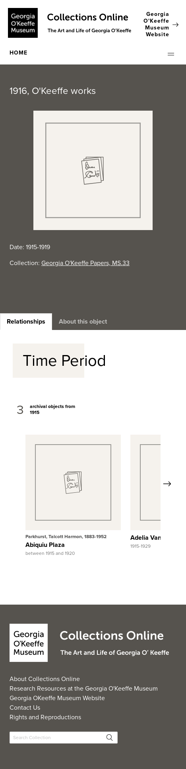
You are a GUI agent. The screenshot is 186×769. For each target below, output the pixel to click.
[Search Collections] (64, 738)
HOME (18, 53)
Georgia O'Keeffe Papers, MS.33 (85, 262)
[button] (171, 54)
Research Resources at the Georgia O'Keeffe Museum (84, 688)
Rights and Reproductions (45, 717)
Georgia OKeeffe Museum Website (57, 698)
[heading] (26, 321)
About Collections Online (45, 678)
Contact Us (25, 707)
